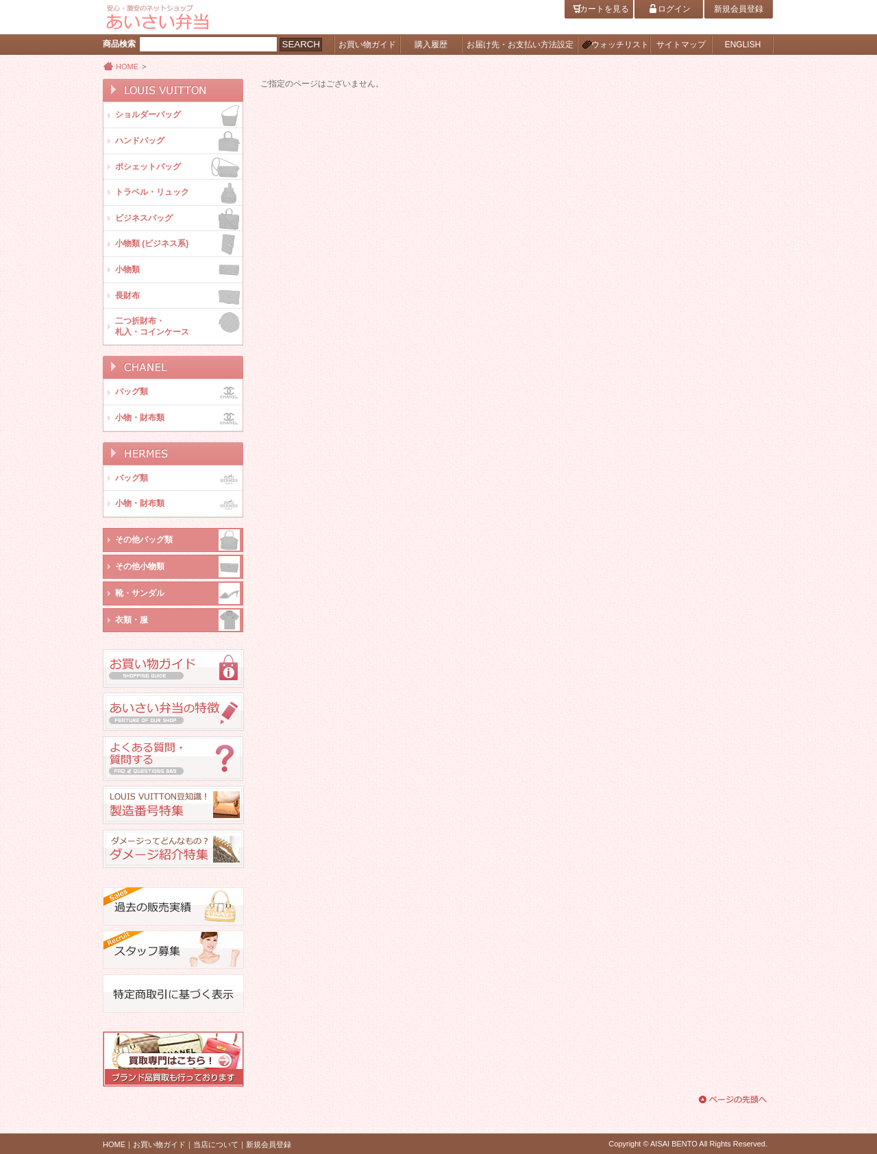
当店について (215, 1144)
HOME (127, 66)
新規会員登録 (268, 1144)
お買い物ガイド (159, 1144)
